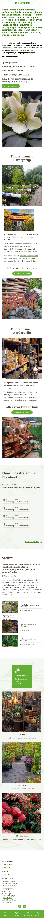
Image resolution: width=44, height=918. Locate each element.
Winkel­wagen (27, 914)
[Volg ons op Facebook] (19, 906)
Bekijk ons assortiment (22, 412)
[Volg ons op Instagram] (24, 906)
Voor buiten (7, 867)
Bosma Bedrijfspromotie (29, 256)
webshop (11, 43)
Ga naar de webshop (22, 273)
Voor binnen (8, 864)
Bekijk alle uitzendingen (33, 542)
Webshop (7, 874)
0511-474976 (7, 898)
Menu (5, 914)
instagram (25, 50)
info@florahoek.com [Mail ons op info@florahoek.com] (9, 900)
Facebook (14, 50)
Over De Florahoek (11, 86)
